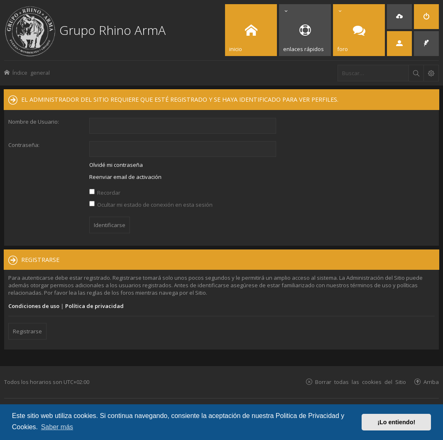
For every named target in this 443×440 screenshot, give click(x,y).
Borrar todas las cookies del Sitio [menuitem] (360, 381)
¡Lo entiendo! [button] (396, 422)
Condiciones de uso (33, 306)
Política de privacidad (94, 306)
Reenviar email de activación (125, 177)
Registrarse (27, 331)
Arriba (431, 381)
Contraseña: (23, 145)
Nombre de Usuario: (33, 121)
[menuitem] (399, 16)
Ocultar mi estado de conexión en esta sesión (151, 204)
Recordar (104, 192)
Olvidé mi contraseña (116, 165)
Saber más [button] (57, 426)
